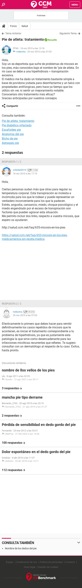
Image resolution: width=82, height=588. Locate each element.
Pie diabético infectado (17, 125)
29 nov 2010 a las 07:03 (39, 51)
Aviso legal (29, 567)
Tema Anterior (13, 33)
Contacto (70, 562)
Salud (24, 26)
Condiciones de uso (26, 562)
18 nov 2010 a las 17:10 (25, 173)
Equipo (9, 562)
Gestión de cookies (48, 567)
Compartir (12, 106)
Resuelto (52, 40)
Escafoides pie (11, 129)
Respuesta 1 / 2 (11, 161)
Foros (13, 26)
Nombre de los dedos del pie (21, 548)
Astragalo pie (10, 143)
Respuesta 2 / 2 (11, 303)
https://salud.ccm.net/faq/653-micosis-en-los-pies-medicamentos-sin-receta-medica (35, 237)
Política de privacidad (51, 562)
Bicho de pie (10, 138)
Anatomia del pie (13, 134)
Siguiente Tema (68, 33)
